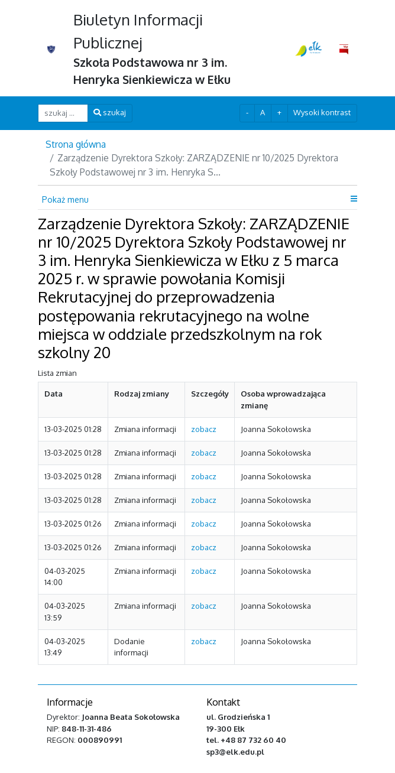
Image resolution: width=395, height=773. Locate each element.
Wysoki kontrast (322, 112)
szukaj (109, 112)
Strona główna (76, 144)
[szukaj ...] (63, 113)
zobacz (203, 429)
